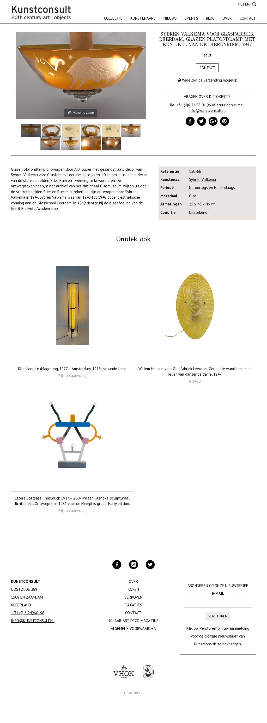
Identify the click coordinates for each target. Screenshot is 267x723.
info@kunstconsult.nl (207, 110)
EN (247, 4)
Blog (210, 18)
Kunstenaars (143, 18)
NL (240, 4)
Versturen (217, 616)
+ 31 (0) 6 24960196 (27, 612)
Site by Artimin (133, 693)
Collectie (113, 18)
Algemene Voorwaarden (133, 628)
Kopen (133, 589)
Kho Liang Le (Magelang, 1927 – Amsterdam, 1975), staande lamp (72, 368)
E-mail (218, 593)
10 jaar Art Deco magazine (133, 620)
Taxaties (133, 604)
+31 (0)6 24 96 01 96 (194, 104)
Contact (248, 18)
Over (227, 18)
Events (191, 18)
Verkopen (133, 597)
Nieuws (170, 18)
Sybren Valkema (202, 179)
